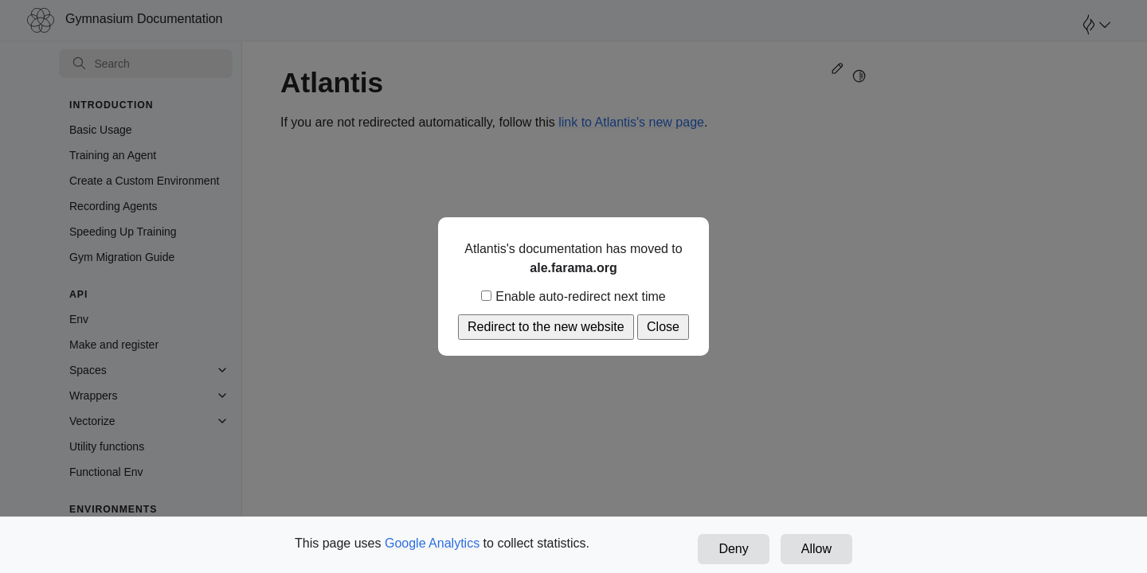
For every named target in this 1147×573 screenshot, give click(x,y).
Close (663, 326)
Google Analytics (432, 543)
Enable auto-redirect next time (573, 296)
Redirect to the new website (546, 326)
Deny (733, 548)
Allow (816, 548)
